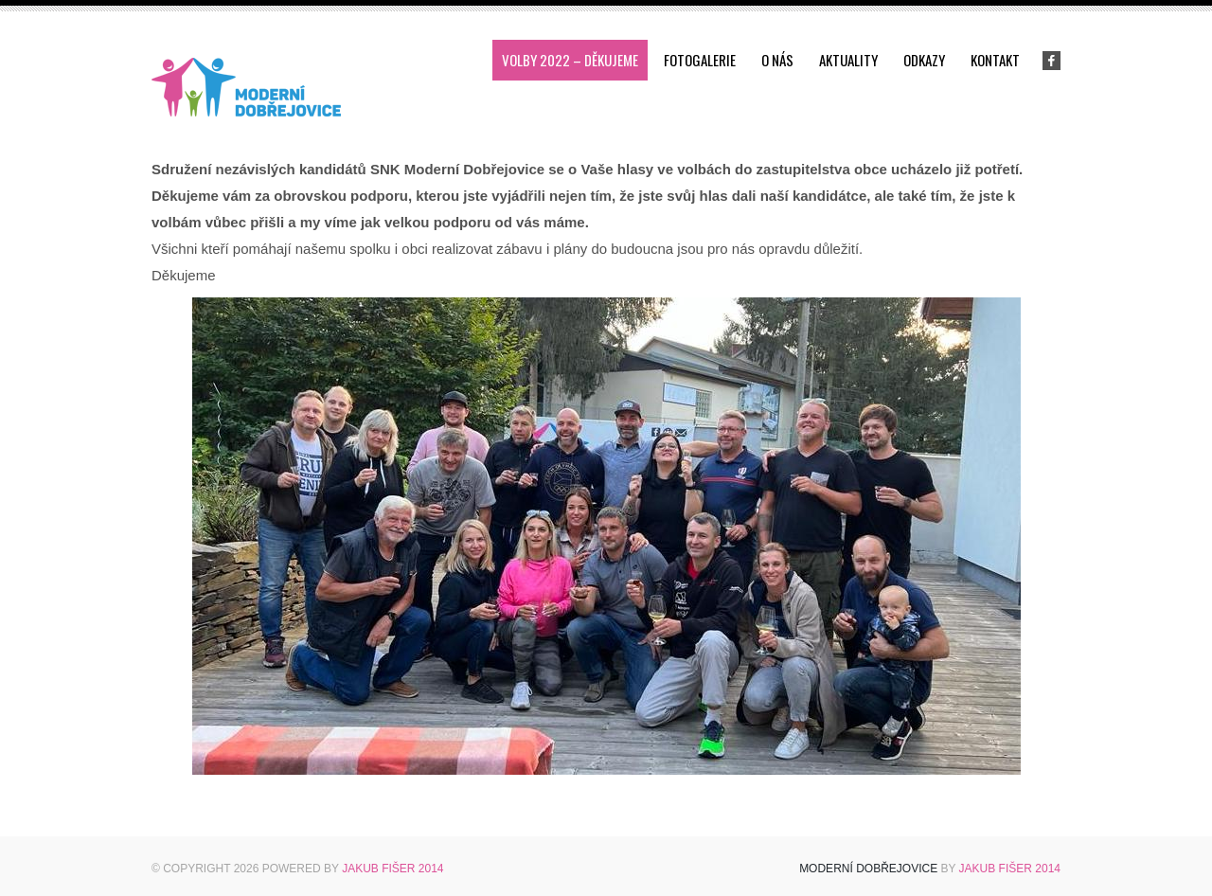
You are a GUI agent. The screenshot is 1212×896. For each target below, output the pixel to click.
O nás (777, 59)
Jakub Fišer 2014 (392, 868)
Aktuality (848, 59)
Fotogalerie (700, 59)
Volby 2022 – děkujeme (570, 59)
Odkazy (924, 59)
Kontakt (995, 59)
